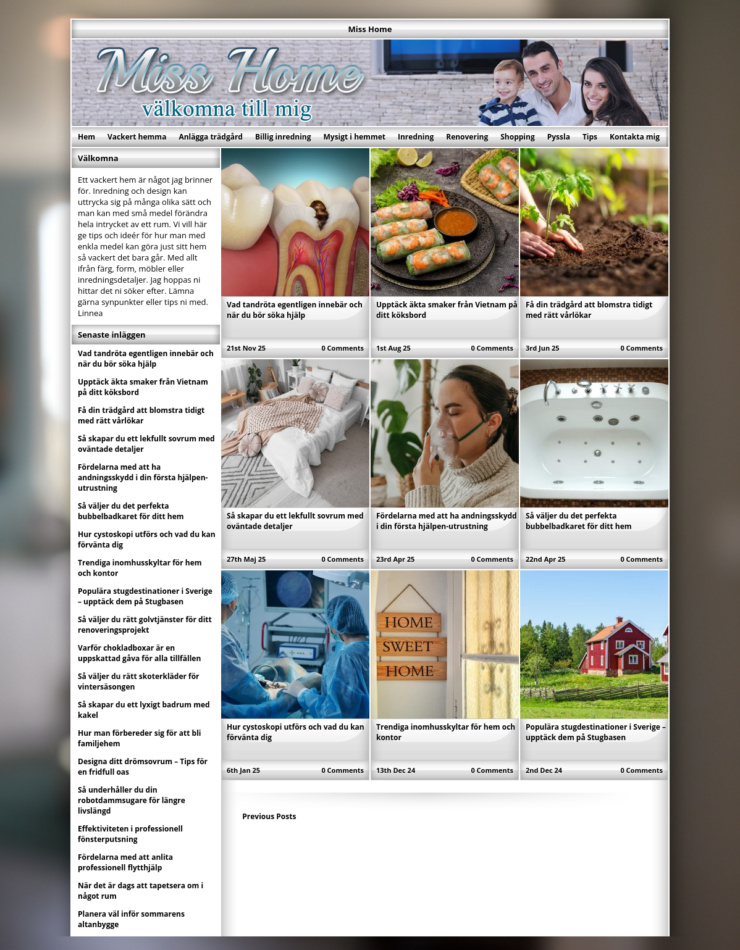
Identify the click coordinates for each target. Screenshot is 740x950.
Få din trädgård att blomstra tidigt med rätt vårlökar (589, 309)
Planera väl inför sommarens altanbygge (131, 919)
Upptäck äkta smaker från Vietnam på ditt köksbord (143, 387)
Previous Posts (269, 816)
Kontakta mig (635, 136)
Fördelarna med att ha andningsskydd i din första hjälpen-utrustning (446, 520)
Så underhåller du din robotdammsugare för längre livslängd (131, 800)
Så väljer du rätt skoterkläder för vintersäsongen (139, 681)
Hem (86, 136)
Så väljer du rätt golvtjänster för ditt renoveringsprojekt (145, 624)
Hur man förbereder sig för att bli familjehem (139, 738)
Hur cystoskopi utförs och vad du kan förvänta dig (147, 539)
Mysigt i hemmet (354, 136)
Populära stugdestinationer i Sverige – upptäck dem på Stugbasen (596, 732)
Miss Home (370, 29)
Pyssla (558, 136)
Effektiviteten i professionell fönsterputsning (130, 833)
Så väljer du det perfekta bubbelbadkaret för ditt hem (579, 520)
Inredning (416, 136)
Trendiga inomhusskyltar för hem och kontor (140, 567)
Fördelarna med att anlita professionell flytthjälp (125, 862)
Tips (589, 136)
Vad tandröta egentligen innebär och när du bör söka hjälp (295, 309)
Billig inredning (283, 136)
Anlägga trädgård (211, 136)
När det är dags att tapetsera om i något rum (140, 890)
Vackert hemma (136, 136)
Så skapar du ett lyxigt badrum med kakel (144, 709)
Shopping (517, 136)
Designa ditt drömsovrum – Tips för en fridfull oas (143, 766)
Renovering (467, 136)
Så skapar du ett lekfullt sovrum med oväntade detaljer (146, 443)
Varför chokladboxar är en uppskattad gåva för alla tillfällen (139, 653)
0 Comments (342, 347)
